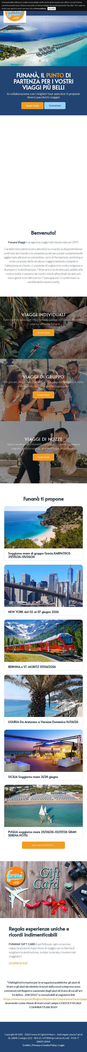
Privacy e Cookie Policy (44, 1039)
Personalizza (40, 8)
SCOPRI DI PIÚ (18, 957)
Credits (27, 1039)
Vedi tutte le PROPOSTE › (43, 839)
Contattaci (55, 105)
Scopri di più (32, 105)
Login (61, 1039)
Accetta (51, 8)
